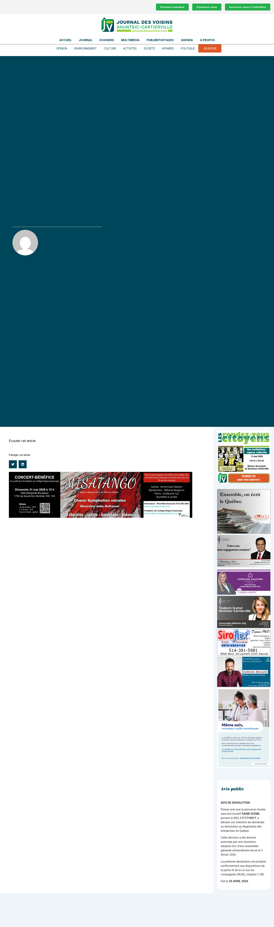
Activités (130, 48)
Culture (110, 48)
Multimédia (130, 40)
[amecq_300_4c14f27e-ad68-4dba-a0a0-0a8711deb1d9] (243, 532)
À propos (207, 40)
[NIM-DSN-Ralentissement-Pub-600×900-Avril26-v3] (243, 767)
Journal (85, 40)
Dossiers (107, 40)
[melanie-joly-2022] (243, 627)
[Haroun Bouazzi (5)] (243, 686)
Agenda (187, 40)
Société (149, 48)
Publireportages (160, 40)
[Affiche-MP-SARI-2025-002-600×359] (243, 566)
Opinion (61, 48)
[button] (13, 464)
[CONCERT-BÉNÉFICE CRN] (100, 517)
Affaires (168, 48)
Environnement (85, 48)
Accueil (65, 40)
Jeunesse (209, 48)
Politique (188, 48)
